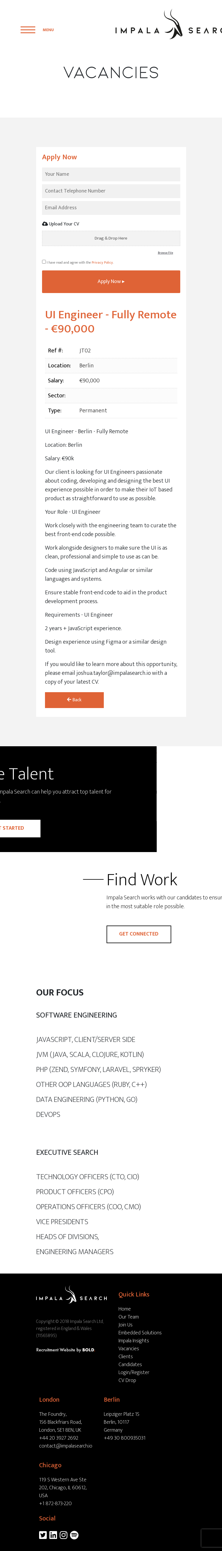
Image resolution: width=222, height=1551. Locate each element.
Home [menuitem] (124, 1300)
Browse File (165, 252)
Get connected (181, 925)
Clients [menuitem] (125, 1347)
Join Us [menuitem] (125, 1315)
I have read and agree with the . (77, 253)
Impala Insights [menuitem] (133, 1331)
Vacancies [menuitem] (128, 1339)
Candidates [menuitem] (130, 1355)
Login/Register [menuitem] (133, 1363)
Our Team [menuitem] (128, 1308)
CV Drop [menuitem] (127, 1371)
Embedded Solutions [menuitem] (140, 1323)
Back (74, 691)
